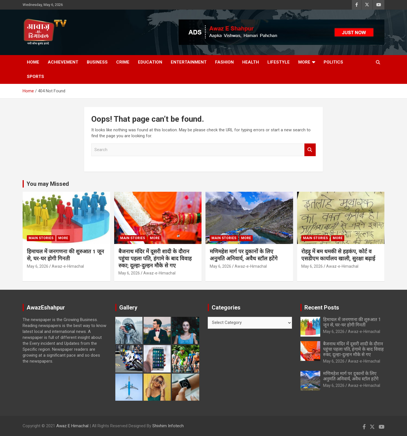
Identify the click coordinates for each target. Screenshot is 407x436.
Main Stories (41, 238)
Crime (122, 62)
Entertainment (189, 62)
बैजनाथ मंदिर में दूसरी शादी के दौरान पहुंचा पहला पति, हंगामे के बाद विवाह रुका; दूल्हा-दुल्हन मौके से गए (155, 258)
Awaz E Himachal (72, 425)
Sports (35, 76)
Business (97, 62)
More (304, 62)
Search (310, 149)
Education (150, 62)
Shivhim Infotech (168, 425)
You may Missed (48, 183)
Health (250, 62)
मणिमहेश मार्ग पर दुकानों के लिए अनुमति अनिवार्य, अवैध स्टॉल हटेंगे (244, 255)
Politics (333, 62)
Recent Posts (321, 307)
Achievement (63, 62)
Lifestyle (278, 62)
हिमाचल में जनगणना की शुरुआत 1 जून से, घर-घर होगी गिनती (65, 255)
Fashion (224, 62)
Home (33, 62)
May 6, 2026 (37, 266)
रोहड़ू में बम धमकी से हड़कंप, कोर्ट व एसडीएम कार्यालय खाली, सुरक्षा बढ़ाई (338, 255)
